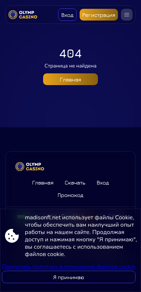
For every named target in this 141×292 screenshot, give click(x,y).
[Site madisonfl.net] (24, 14)
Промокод (71, 195)
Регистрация (98, 15)
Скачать (75, 182)
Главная (70, 79)
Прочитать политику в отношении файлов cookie (69, 267)
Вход (67, 15)
